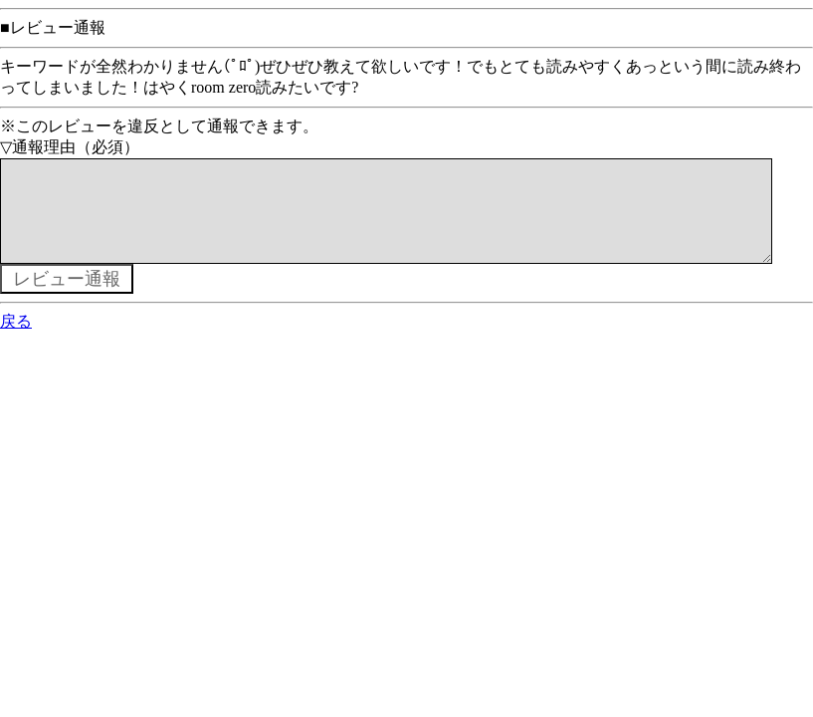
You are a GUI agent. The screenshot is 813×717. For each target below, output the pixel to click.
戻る (16, 341)
